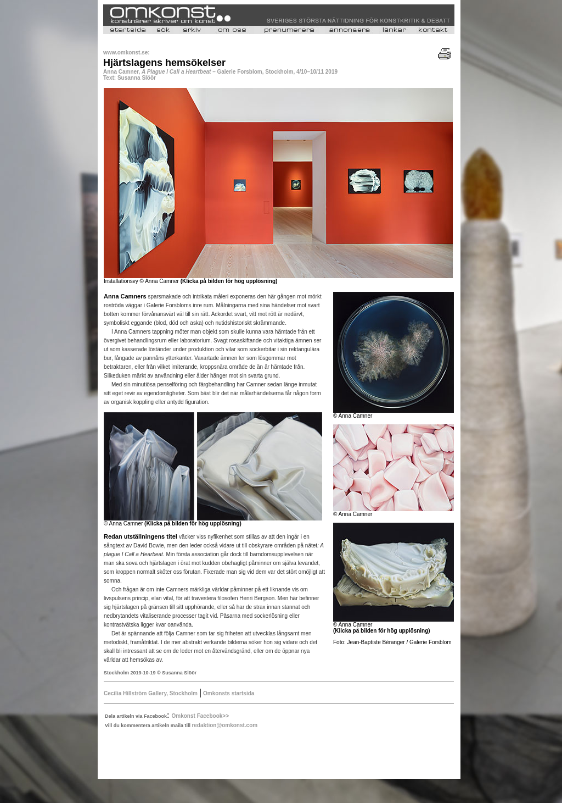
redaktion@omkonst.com (224, 725)
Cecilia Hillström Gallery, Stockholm (151, 693)
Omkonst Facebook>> (200, 716)
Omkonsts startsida (227, 693)
